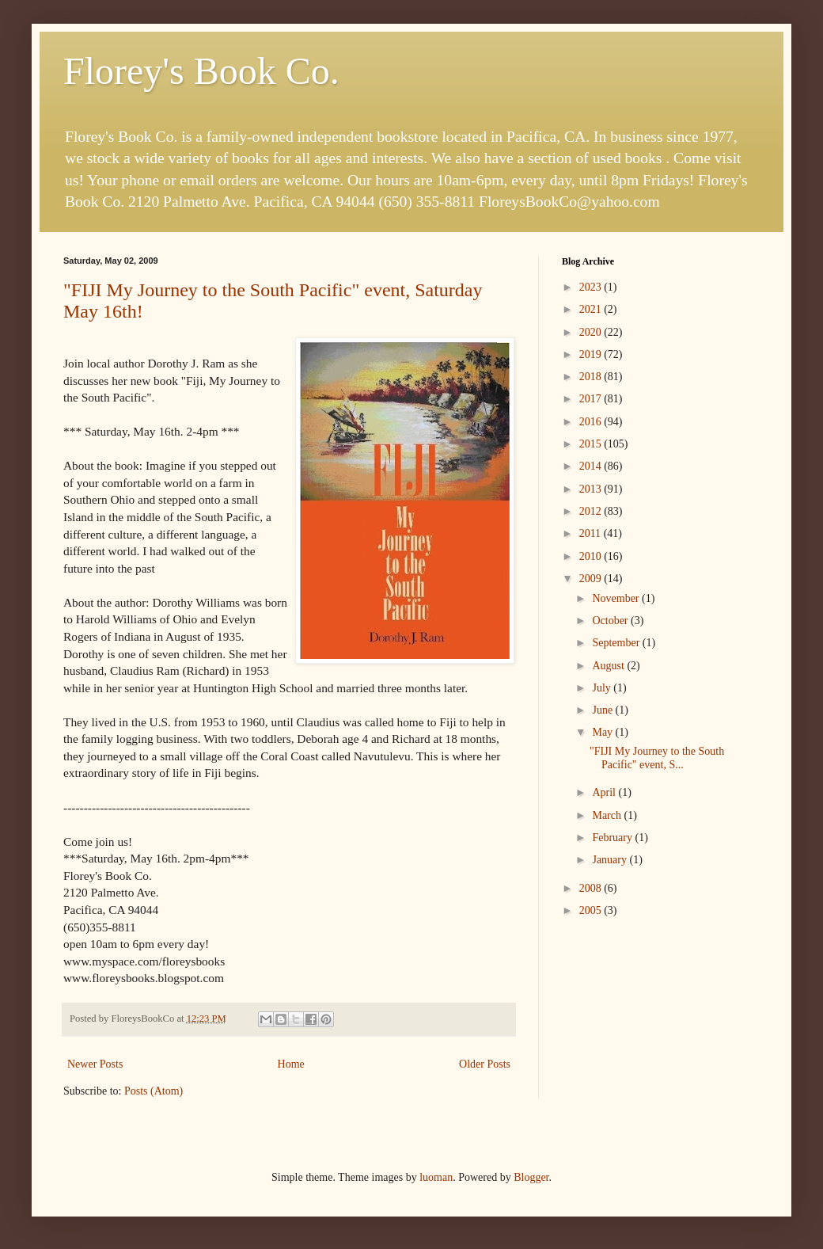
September (617, 643)
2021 (592, 309)
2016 (592, 422)
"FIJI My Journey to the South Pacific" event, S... (657, 758)
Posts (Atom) (153, 1091)
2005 (592, 910)
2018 (592, 377)
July (602, 688)
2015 (592, 444)
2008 (592, 888)
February (613, 837)
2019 (592, 354)
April (605, 792)
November (617, 598)
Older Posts (484, 1064)
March (608, 815)
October (611, 620)
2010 (592, 556)
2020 (592, 332)
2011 (591, 533)
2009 (592, 579)
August (609, 666)
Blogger (531, 1177)
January (610, 860)
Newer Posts (95, 1064)
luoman (436, 1177)
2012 (592, 511)
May (603, 732)
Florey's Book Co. (201, 71)
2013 (592, 489)
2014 (592, 466)
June (603, 710)
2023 (592, 287)
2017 (592, 399)
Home (291, 1064)
